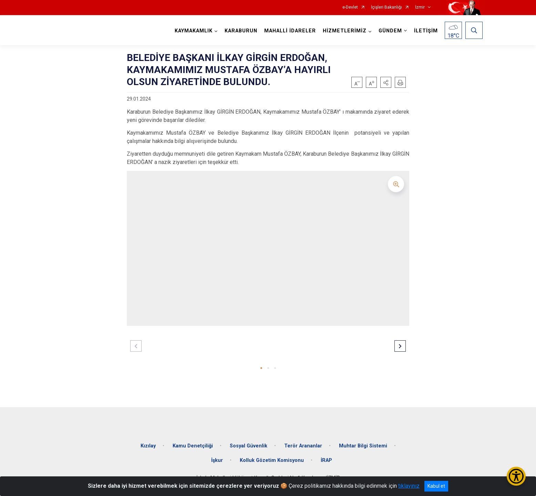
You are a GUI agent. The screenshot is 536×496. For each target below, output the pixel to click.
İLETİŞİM (426, 31)
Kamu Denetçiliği (193, 446)
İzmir (420, 7)
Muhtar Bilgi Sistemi (363, 446)
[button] (385, 82)
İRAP (326, 460)
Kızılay (148, 446)
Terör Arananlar (303, 446)
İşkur (217, 460)
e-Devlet (350, 7)
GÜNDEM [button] (390, 31)
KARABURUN (241, 31)
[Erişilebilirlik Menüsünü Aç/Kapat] (516, 476)
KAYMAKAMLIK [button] (194, 31)
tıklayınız (409, 486)
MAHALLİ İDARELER (290, 31)
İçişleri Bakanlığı (386, 7)
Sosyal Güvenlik (248, 446)
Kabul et (436, 486)
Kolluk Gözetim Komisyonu (272, 460)
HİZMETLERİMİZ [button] (345, 31)
